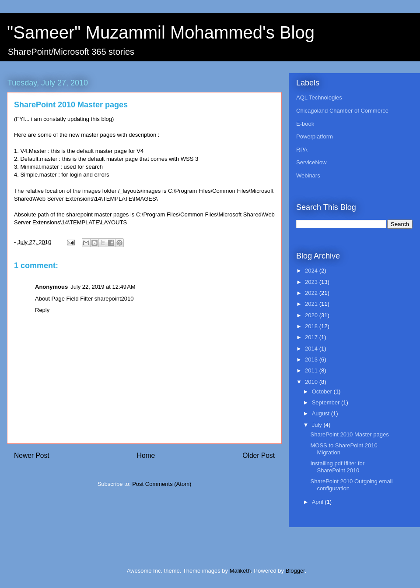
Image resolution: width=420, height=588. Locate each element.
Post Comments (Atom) (161, 484)
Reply (42, 310)
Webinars (308, 175)
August (321, 413)
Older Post (258, 455)
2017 (312, 337)
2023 (312, 282)
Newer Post (31, 455)
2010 (312, 382)
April (318, 502)
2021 (312, 304)
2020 (312, 315)
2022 (312, 293)
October (323, 391)
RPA (302, 149)
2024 (312, 270)
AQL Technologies (319, 97)
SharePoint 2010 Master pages (349, 434)
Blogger (295, 570)
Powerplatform (314, 136)
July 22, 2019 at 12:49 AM (103, 286)
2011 (312, 370)
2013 (312, 359)
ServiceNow (311, 162)
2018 (312, 326)
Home (146, 455)
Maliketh (240, 570)
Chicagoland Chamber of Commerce (342, 110)
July (318, 425)
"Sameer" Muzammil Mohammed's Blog (161, 32)
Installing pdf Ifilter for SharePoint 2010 (337, 467)
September (326, 402)
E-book (305, 123)
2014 (312, 348)
